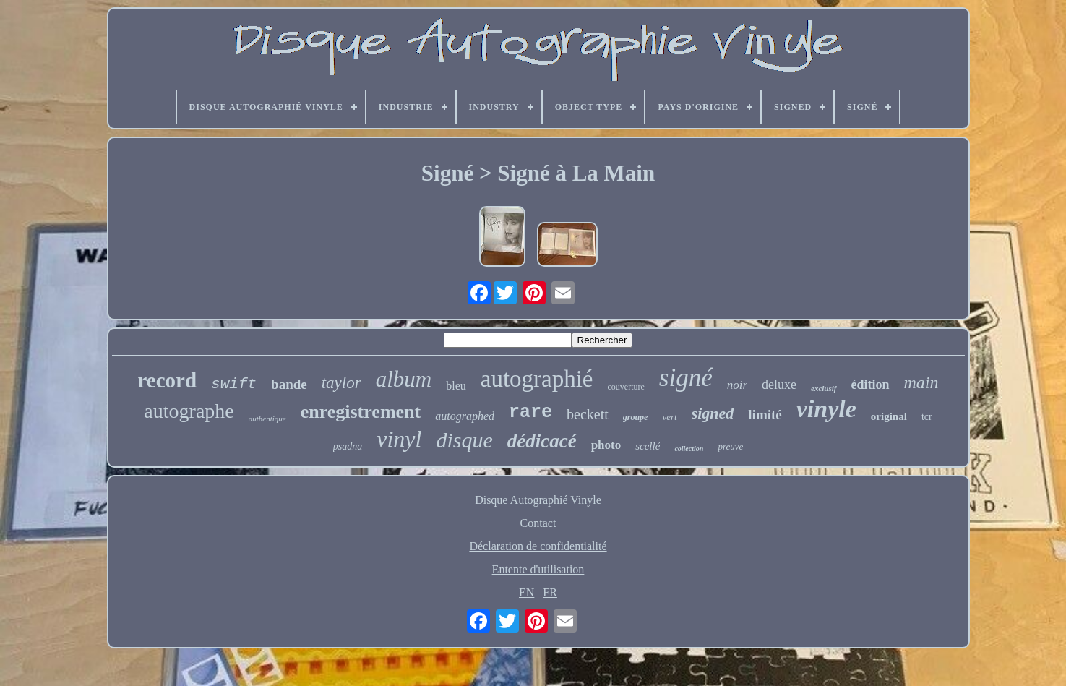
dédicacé (542, 441)
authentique (267, 418)
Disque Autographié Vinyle (538, 500)
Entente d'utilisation (538, 569)
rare (530, 412)
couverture (626, 387)
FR (550, 592)
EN (526, 592)
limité (764, 414)
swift (234, 384)
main (921, 382)
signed (713, 413)
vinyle (826, 408)
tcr (926, 416)
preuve (730, 446)
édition (870, 384)
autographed (464, 416)
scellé (647, 446)
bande (289, 384)
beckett (588, 414)
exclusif (823, 388)
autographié (537, 379)
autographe (188, 411)
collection (688, 449)
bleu (456, 386)
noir (737, 385)
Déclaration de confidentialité (537, 546)
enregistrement (361, 411)
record (167, 380)
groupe (635, 417)
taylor (341, 383)
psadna (347, 446)
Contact (538, 523)
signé (686, 378)
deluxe (779, 384)
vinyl (399, 439)
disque (464, 440)
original (889, 416)
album (404, 379)
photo (606, 445)
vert (669, 416)
